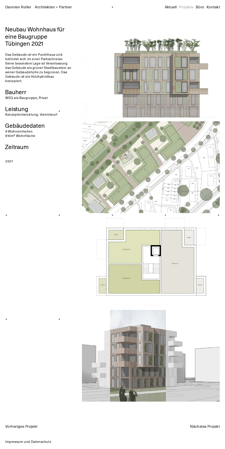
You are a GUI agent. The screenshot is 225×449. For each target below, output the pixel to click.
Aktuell (171, 6)
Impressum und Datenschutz (28, 441)
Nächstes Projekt (205, 426)
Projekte (186, 6)
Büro (200, 6)
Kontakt (213, 6)
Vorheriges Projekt (21, 426)
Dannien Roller (38, 6)
